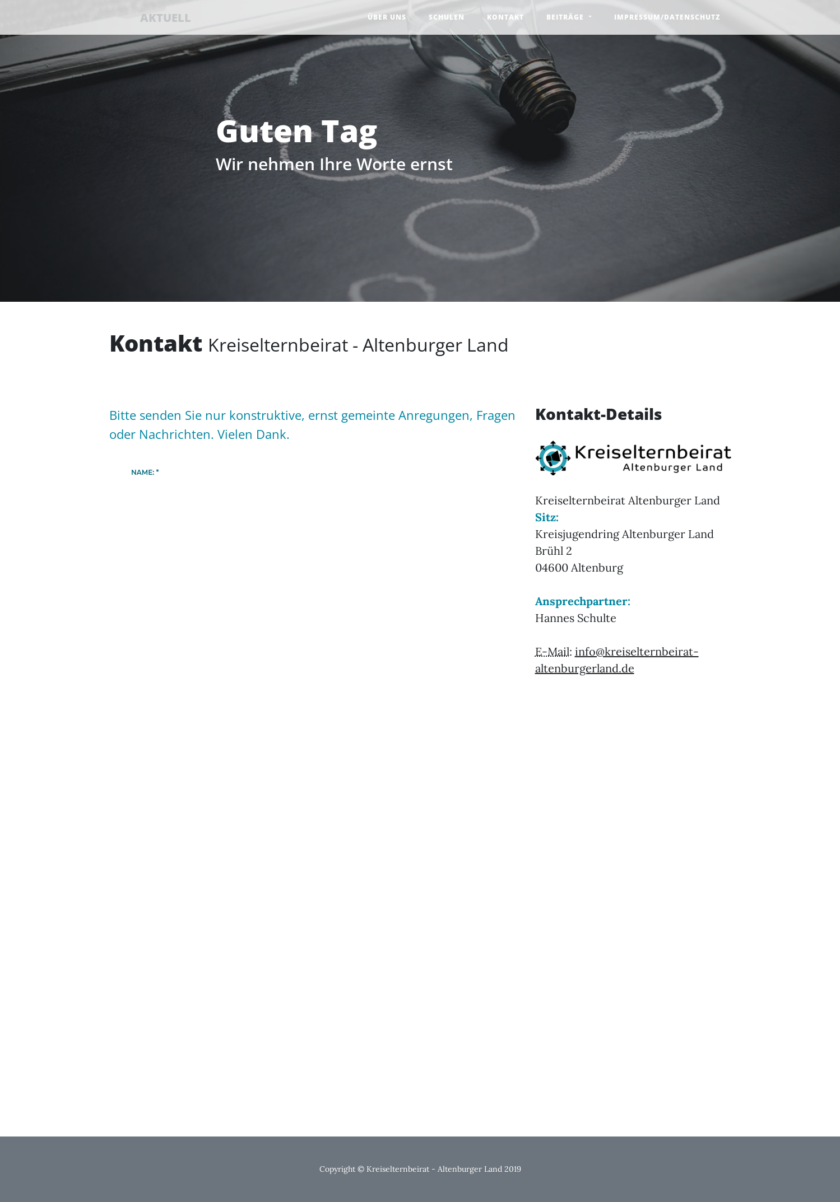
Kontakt (505, 17)
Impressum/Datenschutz (667, 17)
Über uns (387, 17)
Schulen (447, 17)
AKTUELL (145, 18)
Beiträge (566, 17)
